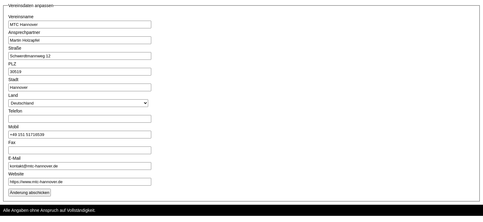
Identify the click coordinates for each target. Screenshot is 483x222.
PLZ (12, 63)
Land (13, 95)
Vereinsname (21, 16)
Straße (14, 48)
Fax (11, 142)
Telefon (15, 111)
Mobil (13, 126)
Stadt (13, 79)
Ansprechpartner (24, 32)
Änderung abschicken (29, 192)
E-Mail (14, 158)
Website (16, 173)
